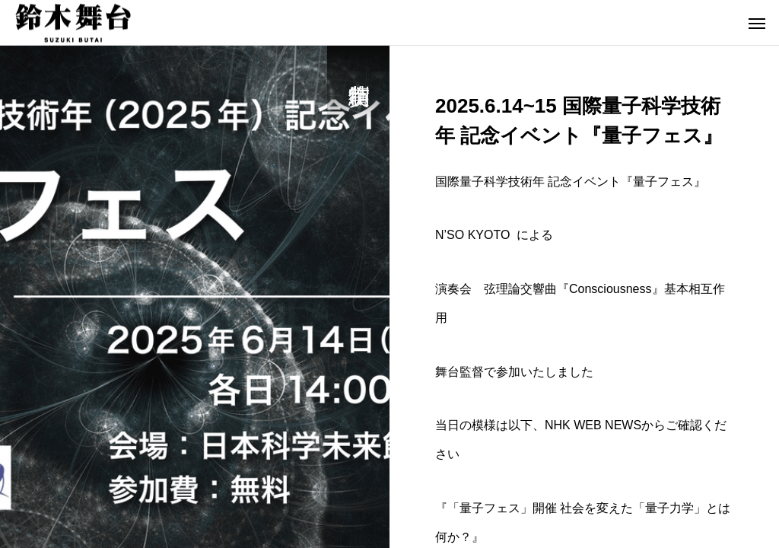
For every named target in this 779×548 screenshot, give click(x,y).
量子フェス (663, 181)
